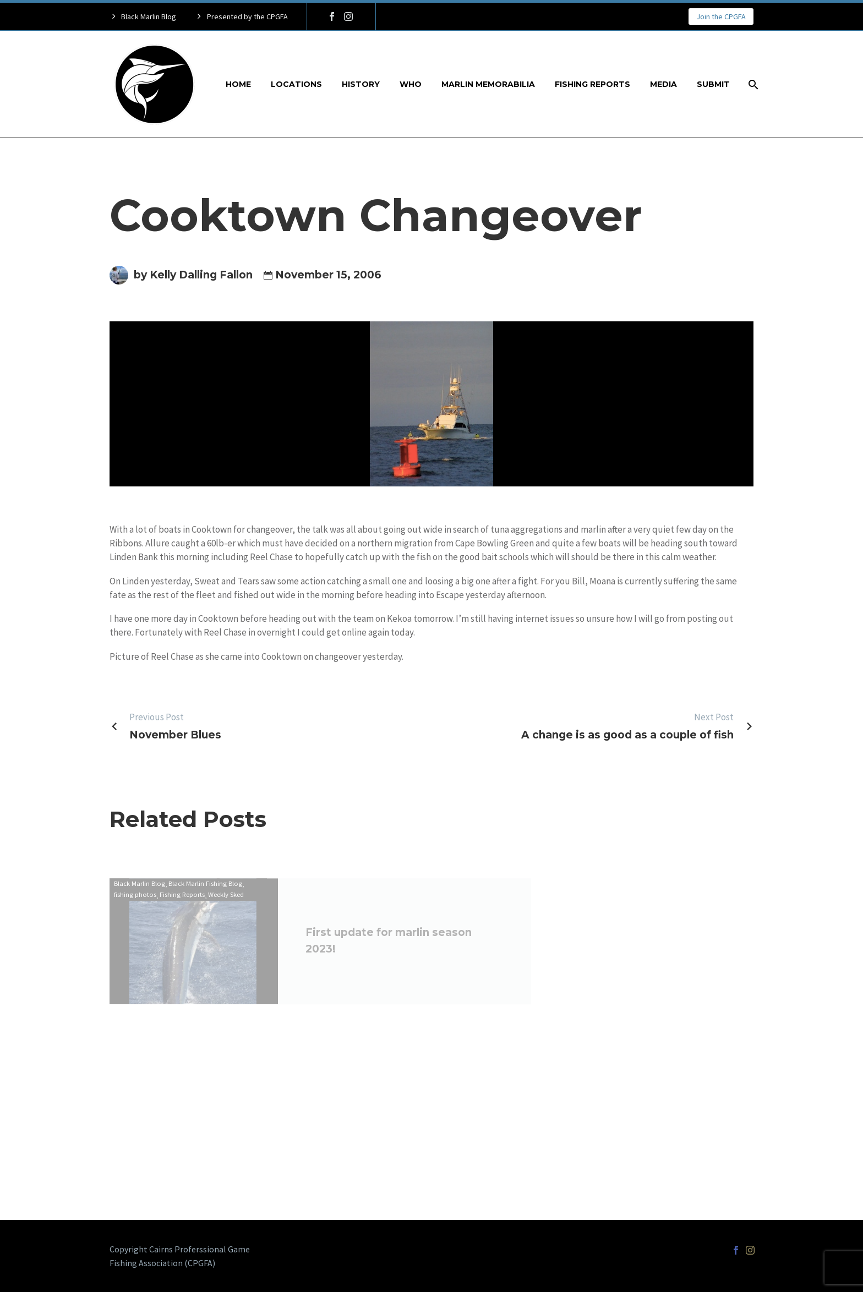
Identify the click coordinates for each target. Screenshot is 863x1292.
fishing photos (135, 901)
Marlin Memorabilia (488, 84)
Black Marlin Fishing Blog (205, 890)
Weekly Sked (226, 901)
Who (411, 84)
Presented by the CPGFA (247, 16)
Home (238, 84)
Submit (713, 84)
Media (663, 84)
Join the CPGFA (721, 16)
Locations (296, 84)
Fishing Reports (592, 84)
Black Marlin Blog (139, 890)
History (361, 84)
